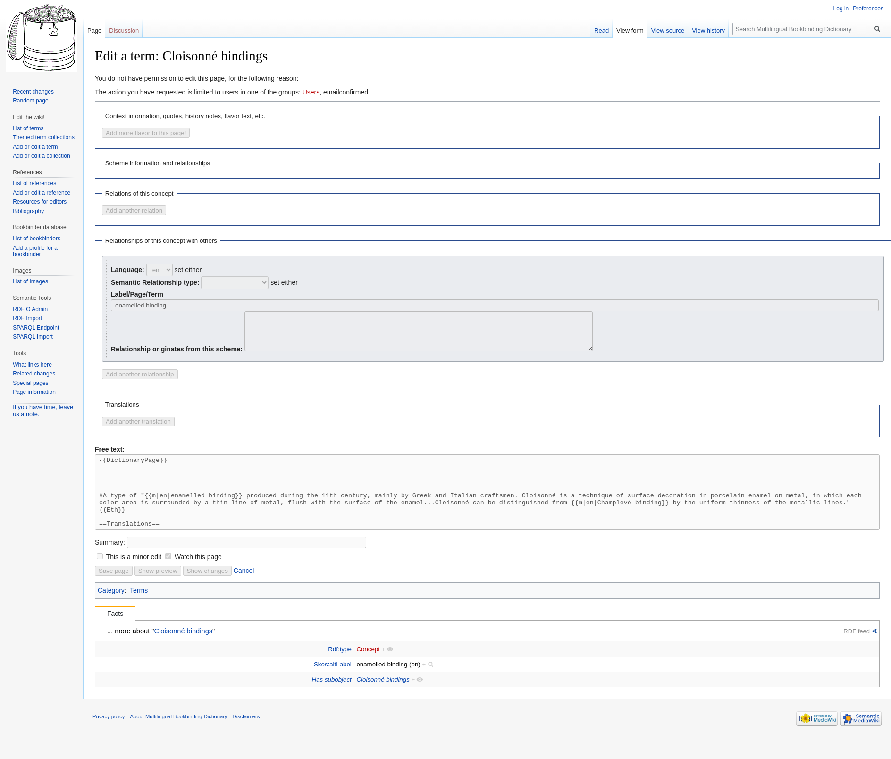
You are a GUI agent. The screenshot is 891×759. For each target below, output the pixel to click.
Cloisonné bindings (183, 652)
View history (708, 30)
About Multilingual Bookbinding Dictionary (178, 738)
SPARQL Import (33, 336)
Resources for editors (40, 201)
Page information (34, 392)
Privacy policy (108, 738)
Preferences (868, 8)
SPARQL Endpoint (36, 327)
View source (668, 30)
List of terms (28, 128)
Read (601, 30)
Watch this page (198, 578)
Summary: (110, 563)
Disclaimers (246, 738)
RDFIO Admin (30, 309)
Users (311, 92)
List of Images (30, 281)
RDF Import (27, 318)
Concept (368, 670)
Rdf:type (340, 670)
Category (111, 611)
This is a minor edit (133, 578)
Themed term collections (44, 137)
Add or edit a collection (41, 156)
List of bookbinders (36, 238)
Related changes (34, 373)
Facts (115, 635)
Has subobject (332, 700)
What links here (32, 364)
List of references (34, 183)
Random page (30, 100)
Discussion (124, 30)
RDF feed (856, 652)
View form (630, 30)
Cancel (244, 592)
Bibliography (28, 211)
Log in (841, 8)
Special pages (30, 383)
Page (94, 30)
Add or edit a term (35, 147)
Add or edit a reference (41, 192)
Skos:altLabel (333, 685)
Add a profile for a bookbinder (35, 251)
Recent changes (33, 91)
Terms (139, 611)
